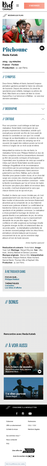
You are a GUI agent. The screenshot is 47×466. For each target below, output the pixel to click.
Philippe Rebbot (12, 279)
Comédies (9, 286)
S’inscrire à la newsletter (25, 407)
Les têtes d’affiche (13, 288)
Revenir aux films (15, 15)
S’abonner (34, 6)
